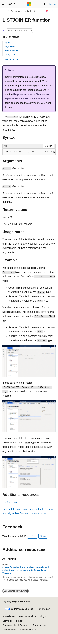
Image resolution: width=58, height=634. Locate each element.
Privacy (19, 621)
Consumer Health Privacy (14, 625)
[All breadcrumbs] (5, 11)
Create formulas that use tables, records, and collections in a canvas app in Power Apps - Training (25, 570)
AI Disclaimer (8, 616)
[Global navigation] (3, 4)
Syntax (8, 42)
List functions (9, 502)
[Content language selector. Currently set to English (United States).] (17, 601)
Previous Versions (27, 616)
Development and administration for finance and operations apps (24, 11)
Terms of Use (39, 625)
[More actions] (53, 11)
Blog (42, 616)
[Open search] (44, 4)
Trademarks (8, 629)
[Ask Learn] (47, 11)
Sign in (52, 4)
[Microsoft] (29, 4)
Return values (11, 50)
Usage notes (11, 54)
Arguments (10, 46)
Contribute (7, 621)
